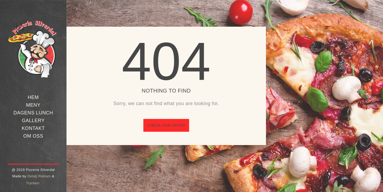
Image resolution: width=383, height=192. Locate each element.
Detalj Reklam (39, 176)
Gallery (33, 120)
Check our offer (166, 125)
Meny (33, 105)
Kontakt (33, 128)
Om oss (33, 136)
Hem (33, 97)
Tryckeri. (33, 183)
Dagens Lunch (33, 112)
